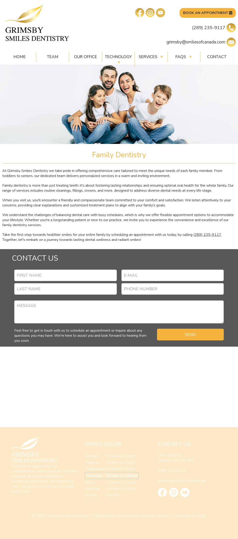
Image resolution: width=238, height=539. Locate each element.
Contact (217, 57)
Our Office (85, 57)
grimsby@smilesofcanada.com (201, 42)
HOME (20, 57)
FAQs (183, 57)
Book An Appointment (207, 12)
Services (151, 57)
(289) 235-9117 (214, 27)
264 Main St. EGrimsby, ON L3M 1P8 (175, 458)
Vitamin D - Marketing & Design (181, 515)
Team (52, 57)
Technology (118, 59)
